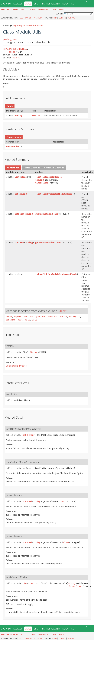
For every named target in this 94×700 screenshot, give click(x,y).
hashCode (52, 316)
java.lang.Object (10, 39)
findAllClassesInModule (48, 177)
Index (65, 3)
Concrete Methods (54, 167)
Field (21, 18)
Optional (19, 214)
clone (9, 316)
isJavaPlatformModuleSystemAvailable (56, 274)
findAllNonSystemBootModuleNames (53, 194)
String (18, 115)
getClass (40, 316)
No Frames (43, 9)
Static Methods (31, 167)
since (12, 52)
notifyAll (74, 316)
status (12, 49)
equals (17, 316)
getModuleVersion (44, 242)
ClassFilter (41, 183)
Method (38, 18)
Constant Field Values (16, 365)
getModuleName (43, 214)
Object (16, 57)
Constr (28, 18)
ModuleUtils (12, 146)
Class (24, 177)
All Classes (58, 9)
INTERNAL (22, 49)
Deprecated (53, 3)
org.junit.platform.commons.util (28, 25)
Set (16, 194)
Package (17, 3)
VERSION (36, 115)
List (17, 177)
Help (72, 3)
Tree (42, 3)
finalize (28, 316)
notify (63, 316)
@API (5, 49)
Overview (6, 3)
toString (10, 320)
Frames (33, 9)
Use (36, 3)
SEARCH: (59, 14)
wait (20, 320)
